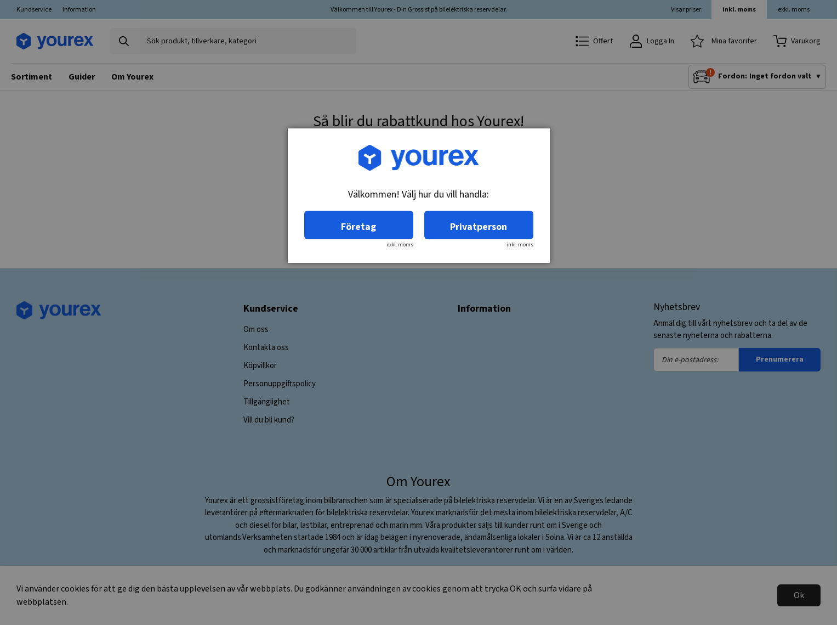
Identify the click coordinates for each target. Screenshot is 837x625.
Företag (358, 227)
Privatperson (478, 227)
